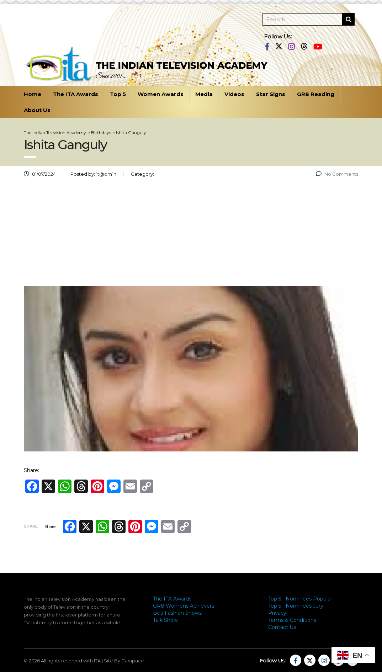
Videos (234, 94)
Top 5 (118, 94)
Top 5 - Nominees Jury (295, 606)
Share (31, 526)
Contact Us (282, 627)
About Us (37, 110)
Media (204, 94)
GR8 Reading (315, 94)
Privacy (277, 613)
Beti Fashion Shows (177, 613)
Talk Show (165, 620)
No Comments (337, 174)
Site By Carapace (124, 660)
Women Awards (161, 94)
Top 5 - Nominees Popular (300, 599)
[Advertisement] (191, 234)
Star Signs (270, 94)
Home (32, 94)
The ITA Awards (75, 94)
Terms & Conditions (292, 620)
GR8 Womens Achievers (183, 606)
